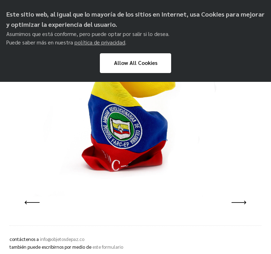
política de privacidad (99, 42)
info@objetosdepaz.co (62, 239)
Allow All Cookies (135, 62)
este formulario (107, 247)
